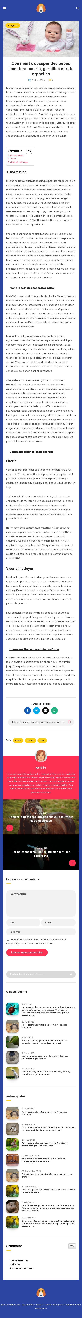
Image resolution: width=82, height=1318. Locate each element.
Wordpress (41, 1308)
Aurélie (41, 767)
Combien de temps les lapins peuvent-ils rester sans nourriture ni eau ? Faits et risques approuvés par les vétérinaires (48, 1224)
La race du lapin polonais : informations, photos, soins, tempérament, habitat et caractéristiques (48, 1128)
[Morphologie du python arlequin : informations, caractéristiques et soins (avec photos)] (12, 1042)
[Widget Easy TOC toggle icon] (72, 1246)
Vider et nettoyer (19, 162)
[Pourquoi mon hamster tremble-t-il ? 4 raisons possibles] (12, 1026)
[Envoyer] (71, 973)
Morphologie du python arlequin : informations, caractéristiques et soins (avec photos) (45, 1041)
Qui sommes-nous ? (32, 1304)
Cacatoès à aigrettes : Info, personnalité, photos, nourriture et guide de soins (46, 1073)
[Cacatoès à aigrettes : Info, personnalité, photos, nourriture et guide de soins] (12, 1073)
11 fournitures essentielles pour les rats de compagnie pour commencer (43, 1160)
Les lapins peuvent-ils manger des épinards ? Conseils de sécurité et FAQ (49, 1191)
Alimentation (16, 155)
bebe (18, 740)
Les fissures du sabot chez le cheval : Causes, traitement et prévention (45, 1057)
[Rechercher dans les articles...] (41, 974)
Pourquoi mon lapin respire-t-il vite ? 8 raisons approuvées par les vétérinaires (45, 1144)
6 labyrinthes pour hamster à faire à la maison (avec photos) (47, 1175)
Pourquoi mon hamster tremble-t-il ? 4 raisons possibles (44, 1026)
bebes (30, 740)
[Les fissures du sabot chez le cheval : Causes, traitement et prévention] (12, 1057)
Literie (13, 158)
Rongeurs (13, 25)
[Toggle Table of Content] (27, 151)
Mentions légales (55, 1304)
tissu (42, 740)
